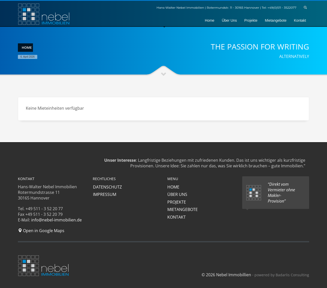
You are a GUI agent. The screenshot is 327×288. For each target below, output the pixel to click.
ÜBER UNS (177, 194)
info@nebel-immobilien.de (56, 220)
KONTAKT (176, 217)
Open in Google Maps (41, 230)
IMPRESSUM (104, 194)
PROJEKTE (176, 202)
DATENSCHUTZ (107, 187)
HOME (173, 187)
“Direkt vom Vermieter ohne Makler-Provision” (281, 192)
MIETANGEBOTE (182, 209)
